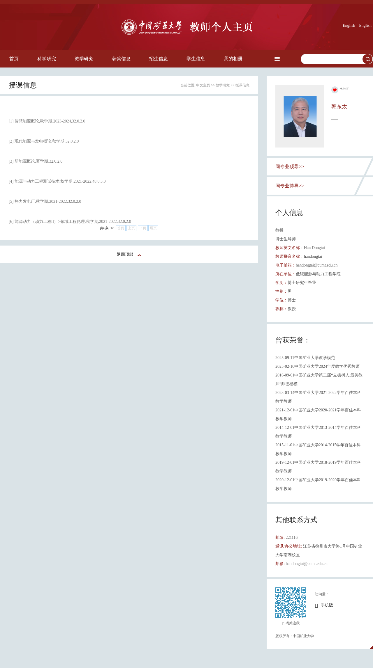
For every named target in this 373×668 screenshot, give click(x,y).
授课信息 (242, 85)
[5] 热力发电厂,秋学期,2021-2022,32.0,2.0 (45, 201)
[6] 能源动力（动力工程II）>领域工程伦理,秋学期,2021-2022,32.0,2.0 (70, 221)
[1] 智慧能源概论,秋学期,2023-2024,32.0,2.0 (47, 121)
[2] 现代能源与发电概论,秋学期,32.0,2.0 (44, 141)
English (349, 25)
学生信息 (195, 58)
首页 (14, 58)
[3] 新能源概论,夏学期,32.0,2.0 (35, 161)
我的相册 (233, 58)
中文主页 (203, 85)
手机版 (327, 605)
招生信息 (158, 58)
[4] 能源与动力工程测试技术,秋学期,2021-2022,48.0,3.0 (57, 181)
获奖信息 (121, 58)
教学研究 (84, 58)
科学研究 (46, 58)
